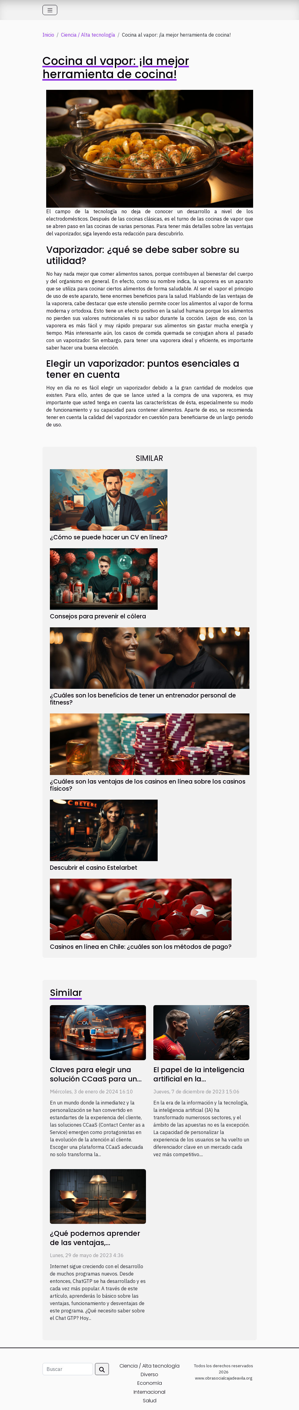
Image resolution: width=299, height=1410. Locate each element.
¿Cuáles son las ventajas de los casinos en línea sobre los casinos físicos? (147, 785)
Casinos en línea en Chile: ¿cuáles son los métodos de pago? (141, 947)
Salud (149, 1400)
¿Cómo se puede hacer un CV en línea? (109, 537)
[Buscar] (67, 1369)
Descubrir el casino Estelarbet (93, 868)
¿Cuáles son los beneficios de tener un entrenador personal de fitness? (143, 699)
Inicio (48, 35)
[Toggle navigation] (50, 10)
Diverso (149, 1374)
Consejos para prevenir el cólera (98, 616)
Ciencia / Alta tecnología (88, 35)
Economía (149, 1383)
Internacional (149, 1392)
